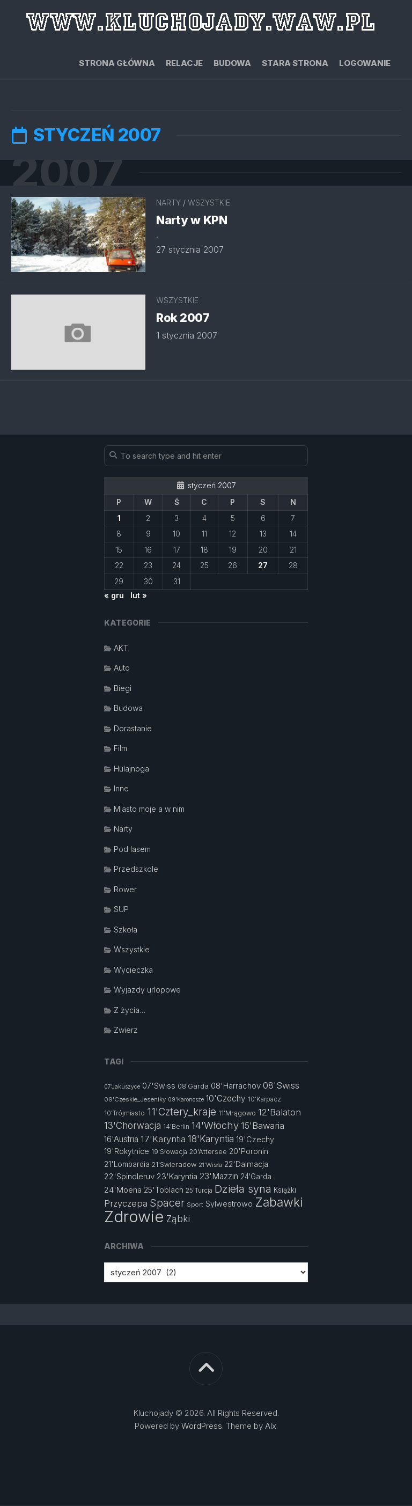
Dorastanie (133, 728)
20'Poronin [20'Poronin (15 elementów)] (248, 1152)
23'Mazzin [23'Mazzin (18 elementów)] (219, 1177)
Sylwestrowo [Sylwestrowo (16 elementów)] (229, 1204)
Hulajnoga (131, 769)
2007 (68, 173)
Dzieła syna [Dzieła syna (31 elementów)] (243, 1189)
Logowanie (365, 63)
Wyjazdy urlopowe (147, 990)
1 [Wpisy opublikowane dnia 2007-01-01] (119, 518)
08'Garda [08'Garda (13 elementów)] (193, 1087)
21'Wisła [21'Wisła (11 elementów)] (210, 1165)
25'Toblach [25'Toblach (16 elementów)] (163, 1190)
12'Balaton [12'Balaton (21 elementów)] (279, 1112)
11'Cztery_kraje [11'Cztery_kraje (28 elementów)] (181, 1112)
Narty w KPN (191, 220)
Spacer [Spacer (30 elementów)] (167, 1203)
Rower (125, 889)
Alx (270, 1426)
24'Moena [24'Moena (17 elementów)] (123, 1190)
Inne (121, 789)
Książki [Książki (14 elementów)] (285, 1190)
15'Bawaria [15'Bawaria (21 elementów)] (262, 1126)
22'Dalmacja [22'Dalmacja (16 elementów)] (246, 1164)
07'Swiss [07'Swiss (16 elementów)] (158, 1086)
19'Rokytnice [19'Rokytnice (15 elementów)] (126, 1152)
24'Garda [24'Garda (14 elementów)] (255, 1177)
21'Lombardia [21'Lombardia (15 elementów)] (127, 1164)
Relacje (184, 63)
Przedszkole (136, 869)
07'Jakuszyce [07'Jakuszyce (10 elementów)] (122, 1087)
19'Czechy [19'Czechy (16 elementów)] (255, 1139)
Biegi (122, 688)
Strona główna (117, 63)
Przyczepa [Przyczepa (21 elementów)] (126, 1204)
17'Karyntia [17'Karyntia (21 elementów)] (163, 1139)
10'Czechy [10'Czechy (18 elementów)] (226, 1099)
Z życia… (129, 1010)
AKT (121, 648)
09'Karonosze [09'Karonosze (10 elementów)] (186, 1100)
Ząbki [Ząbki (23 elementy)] (178, 1219)
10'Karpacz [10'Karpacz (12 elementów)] (264, 1100)
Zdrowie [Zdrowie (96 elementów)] (134, 1217)
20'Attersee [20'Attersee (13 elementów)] (208, 1152)
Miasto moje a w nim (149, 809)
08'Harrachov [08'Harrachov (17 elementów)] (236, 1086)
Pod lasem (132, 849)
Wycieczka (133, 970)
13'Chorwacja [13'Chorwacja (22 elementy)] (132, 1126)
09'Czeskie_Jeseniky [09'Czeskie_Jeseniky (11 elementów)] (135, 1100)
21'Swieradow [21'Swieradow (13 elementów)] (174, 1165)
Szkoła (125, 930)
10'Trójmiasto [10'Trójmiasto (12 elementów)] (124, 1114)
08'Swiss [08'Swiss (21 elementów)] (281, 1086)
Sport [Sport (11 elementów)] (195, 1205)
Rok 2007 (183, 318)
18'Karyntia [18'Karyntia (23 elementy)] (211, 1139)
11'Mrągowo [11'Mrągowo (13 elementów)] (237, 1114)
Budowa (232, 63)
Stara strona (295, 63)
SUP (121, 909)
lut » (138, 595)
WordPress (201, 1426)
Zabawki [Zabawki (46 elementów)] (279, 1202)
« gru (114, 595)
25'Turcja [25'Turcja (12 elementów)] (199, 1191)
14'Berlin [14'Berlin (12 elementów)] (176, 1127)
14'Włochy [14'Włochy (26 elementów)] (215, 1126)
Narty (168, 203)
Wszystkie (209, 203)
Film (120, 748)
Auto (122, 668)
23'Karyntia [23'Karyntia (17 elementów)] (177, 1177)
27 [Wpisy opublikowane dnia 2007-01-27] (263, 565)
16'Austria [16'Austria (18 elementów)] (121, 1140)
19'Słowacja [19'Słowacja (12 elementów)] (169, 1152)
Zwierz (126, 1030)
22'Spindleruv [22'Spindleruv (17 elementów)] (129, 1177)
